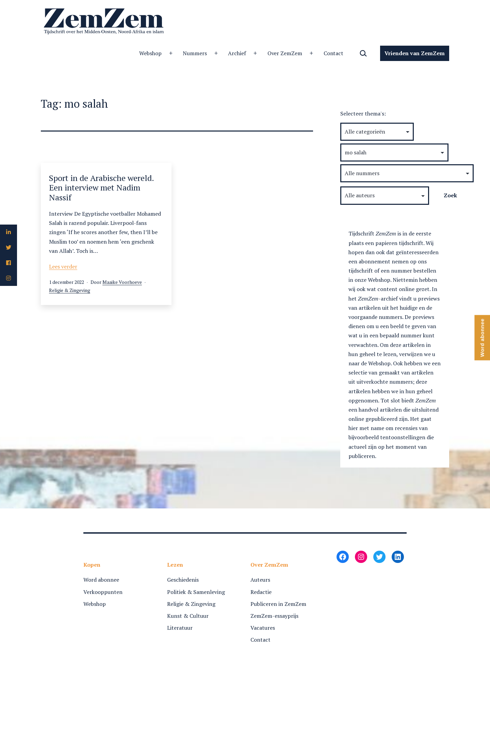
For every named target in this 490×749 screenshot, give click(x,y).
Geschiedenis (183, 579)
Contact (334, 53)
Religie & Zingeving (69, 290)
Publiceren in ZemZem (278, 604)
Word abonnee (101, 579)
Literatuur (180, 627)
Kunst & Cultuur (188, 616)
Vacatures (262, 627)
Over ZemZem (285, 53)
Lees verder (63, 266)
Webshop (150, 53)
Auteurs (260, 579)
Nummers (195, 53)
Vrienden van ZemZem (415, 53)
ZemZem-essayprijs (274, 616)
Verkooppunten (102, 592)
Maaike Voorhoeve (122, 282)
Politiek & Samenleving (196, 592)
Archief (237, 53)
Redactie (261, 592)
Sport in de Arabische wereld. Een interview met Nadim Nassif (101, 187)
